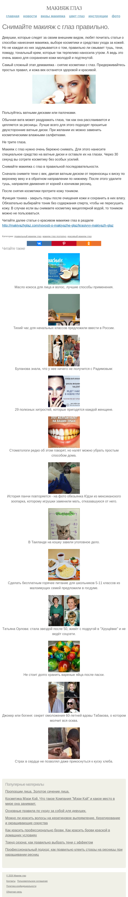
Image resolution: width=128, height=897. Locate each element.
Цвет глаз (77, 16)
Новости (30, 16)
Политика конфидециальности (21, 886)
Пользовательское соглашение (32, 881)
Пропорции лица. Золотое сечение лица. (37, 791)
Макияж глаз (64, 8)
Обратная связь (14, 892)
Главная (12, 16)
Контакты (10, 881)
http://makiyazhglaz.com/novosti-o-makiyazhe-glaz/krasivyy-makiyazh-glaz (57, 225)
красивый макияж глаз (80, 236)
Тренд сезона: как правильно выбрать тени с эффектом (49, 842)
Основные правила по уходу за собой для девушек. (45, 811)
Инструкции (98, 16)
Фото (116, 16)
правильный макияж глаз (27, 236)
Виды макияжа (53, 16)
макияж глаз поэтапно (54, 236)
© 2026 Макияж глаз (16, 875)
